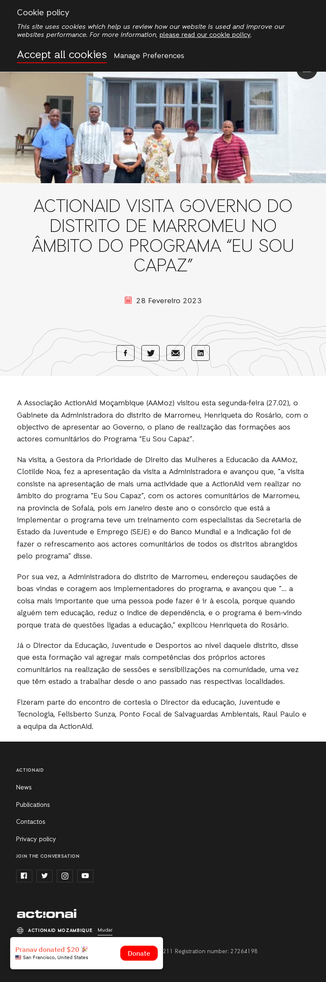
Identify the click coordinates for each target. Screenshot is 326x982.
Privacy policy (36, 839)
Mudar (105, 930)
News (24, 788)
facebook (24, 876)
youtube (85, 876)
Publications (33, 805)
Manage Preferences (149, 56)
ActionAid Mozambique (46, 913)
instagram (65, 876)
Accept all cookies (62, 55)
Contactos (30, 822)
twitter (45, 876)
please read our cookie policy (205, 35)
